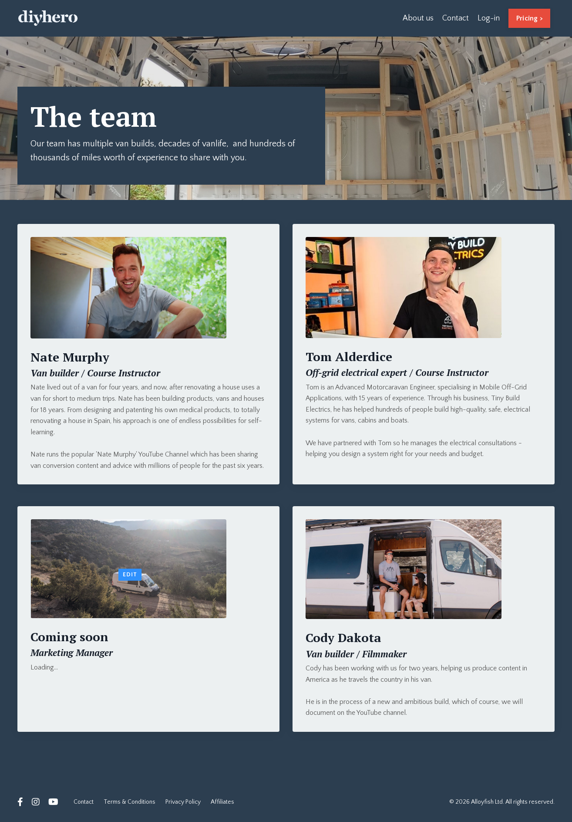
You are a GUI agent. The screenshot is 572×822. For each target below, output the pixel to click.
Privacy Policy (183, 801)
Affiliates (222, 801)
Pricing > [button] (529, 18)
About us (418, 18)
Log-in (489, 18)
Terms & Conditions (129, 801)
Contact (455, 18)
